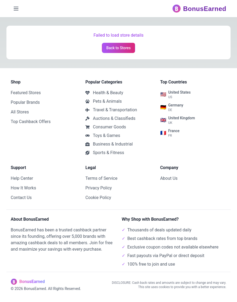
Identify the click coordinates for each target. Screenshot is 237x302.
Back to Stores (118, 48)
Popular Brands (25, 102)
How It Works (23, 187)
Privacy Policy (98, 187)
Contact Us (21, 197)
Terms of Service (101, 178)
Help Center (22, 178)
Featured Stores (26, 92)
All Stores (20, 111)
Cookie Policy (98, 197)
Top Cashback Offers (31, 121)
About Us (169, 178)
